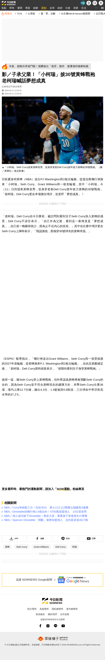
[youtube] (63, 626)
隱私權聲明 (57, 609)
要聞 (19, 8)
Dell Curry (60, 547)
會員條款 (40, 614)
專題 (27, 8)
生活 (83, 8)
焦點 (4, 8)
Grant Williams (41, 547)
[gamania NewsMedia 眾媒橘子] (52, 638)
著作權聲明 (72, 609)
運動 (44, 8)
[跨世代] (6, 14)
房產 (75, 8)
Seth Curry (21, 547)
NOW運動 (63, 489)
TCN (19, 13)
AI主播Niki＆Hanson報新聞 (75, 13)
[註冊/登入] (101, 3)
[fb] (40, 626)
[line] (55, 626)
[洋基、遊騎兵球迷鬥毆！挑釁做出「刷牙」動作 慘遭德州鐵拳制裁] (49, 66)
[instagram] (48, 626)
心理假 (31, 13)
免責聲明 (44, 609)
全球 (52, 8)
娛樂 (35, 8)
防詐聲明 (32, 609)
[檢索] (95, 3)
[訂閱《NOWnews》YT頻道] (91, 538)
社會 (67, 8)
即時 (11, 8)
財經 (60, 8)
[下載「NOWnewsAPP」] (14, 538)
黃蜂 (7, 547)
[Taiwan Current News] (82, 3)
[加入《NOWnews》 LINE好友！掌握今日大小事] (65, 538)
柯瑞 (74, 547)
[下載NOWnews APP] (88, 3)
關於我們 (52, 614)
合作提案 (64, 614)
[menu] (102, 8)
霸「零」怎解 (48, 13)
